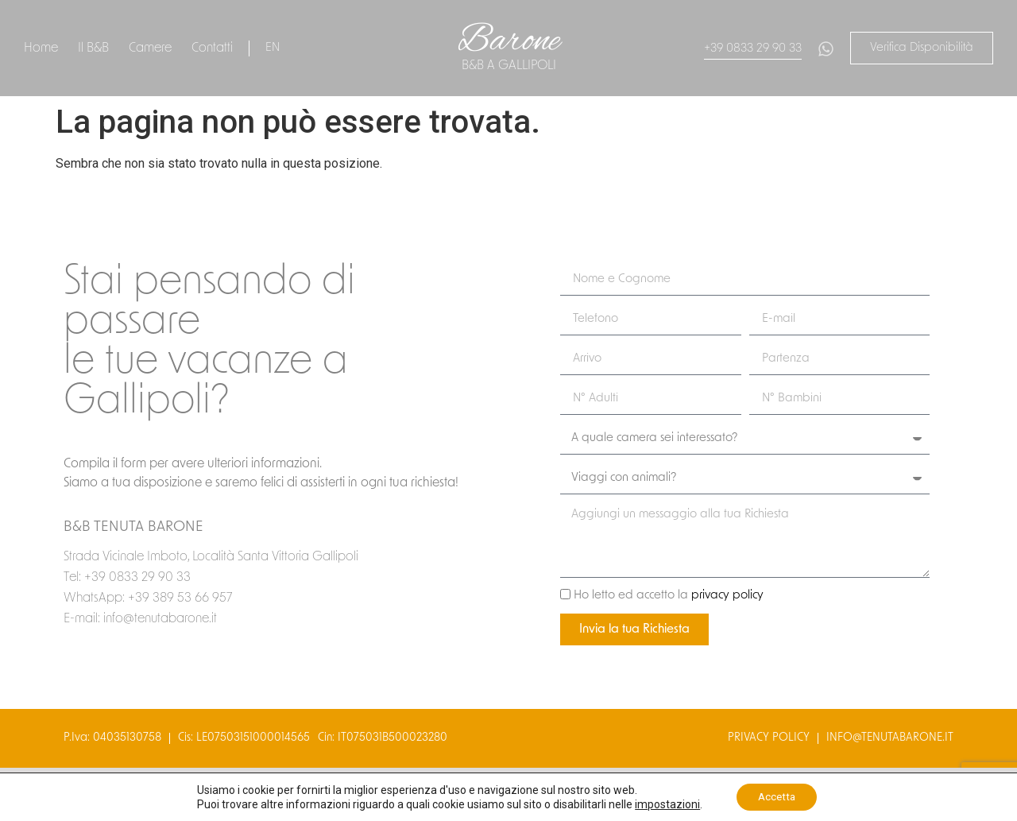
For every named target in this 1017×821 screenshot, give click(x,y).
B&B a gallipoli (509, 66)
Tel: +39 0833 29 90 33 (127, 577)
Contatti (212, 48)
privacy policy (727, 596)
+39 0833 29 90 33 (753, 49)
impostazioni (664, 803)
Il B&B (93, 48)
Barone (509, 41)
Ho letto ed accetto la (669, 596)
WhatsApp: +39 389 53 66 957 (148, 598)
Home (41, 48)
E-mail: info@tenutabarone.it (140, 619)
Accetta (776, 796)
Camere (150, 48)
